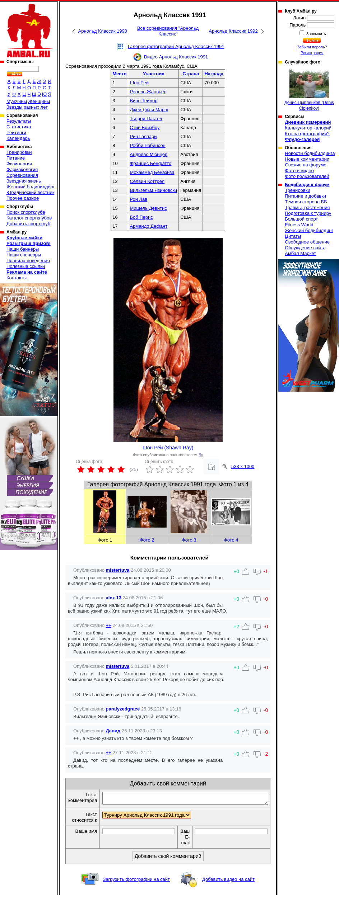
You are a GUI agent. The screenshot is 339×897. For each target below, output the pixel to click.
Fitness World (299, 224)
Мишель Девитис (148, 208)
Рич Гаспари (143, 136)
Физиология (19, 163)
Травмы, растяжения (307, 207)
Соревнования (22, 175)
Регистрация (312, 53)
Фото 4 (231, 540)
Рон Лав (138, 199)
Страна (190, 73)
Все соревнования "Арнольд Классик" (168, 31)
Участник (153, 73)
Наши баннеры (22, 249)
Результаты (18, 121)
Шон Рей (139, 82)
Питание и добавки (305, 196)
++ (108, 625)
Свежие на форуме (305, 164)
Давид (113, 730)
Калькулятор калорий (308, 128)
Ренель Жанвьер (148, 91)
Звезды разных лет (27, 107)
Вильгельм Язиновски (153, 190)
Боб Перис (141, 217)
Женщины (39, 101)
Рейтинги (16, 132)
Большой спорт (301, 219)
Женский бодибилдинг (30, 186)
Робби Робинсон (147, 145)
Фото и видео (299, 170)
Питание (15, 158)
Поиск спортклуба (25, 212)
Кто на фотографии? (307, 133)
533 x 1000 (242, 466)
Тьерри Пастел (146, 118)
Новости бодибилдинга (310, 153)
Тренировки (19, 152)
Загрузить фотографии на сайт (136, 881)
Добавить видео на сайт (228, 881)
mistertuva (118, 570)
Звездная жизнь (23, 181)
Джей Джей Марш (149, 109)
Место (119, 73)
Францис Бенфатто (150, 163)
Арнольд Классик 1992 (233, 31)
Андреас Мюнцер (148, 154)
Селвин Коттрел (147, 181)
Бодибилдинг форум (307, 184)
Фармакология (22, 169)
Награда (213, 73)
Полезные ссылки (25, 266)
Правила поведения (28, 260)
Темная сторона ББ (306, 201)
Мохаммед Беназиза (152, 172)
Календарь (18, 138)
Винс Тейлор (143, 100)
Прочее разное (22, 198)
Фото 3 (189, 540)
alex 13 (113, 597)
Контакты (16, 277)
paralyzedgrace (123, 709)
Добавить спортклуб (28, 223)
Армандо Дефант (148, 226)
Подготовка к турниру (308, 213)
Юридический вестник (30, 192)
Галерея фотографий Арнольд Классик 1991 (176, 46)
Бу (201, 455)
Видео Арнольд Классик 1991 (176, 57)
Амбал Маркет (300, 253)
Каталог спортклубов (29, 218)
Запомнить (315, 34)
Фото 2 (147, 540)
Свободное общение (307, 242)
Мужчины (16, 101)
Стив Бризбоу (144, 127)
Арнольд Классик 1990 (102, 31)
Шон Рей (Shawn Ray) (168, 447)
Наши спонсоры (23, 255)
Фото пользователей (307, 176)
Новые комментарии (307, 159)
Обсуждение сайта (305, 247)
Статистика (18, 126)
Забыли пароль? (312, 47)
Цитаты (293, 236)
